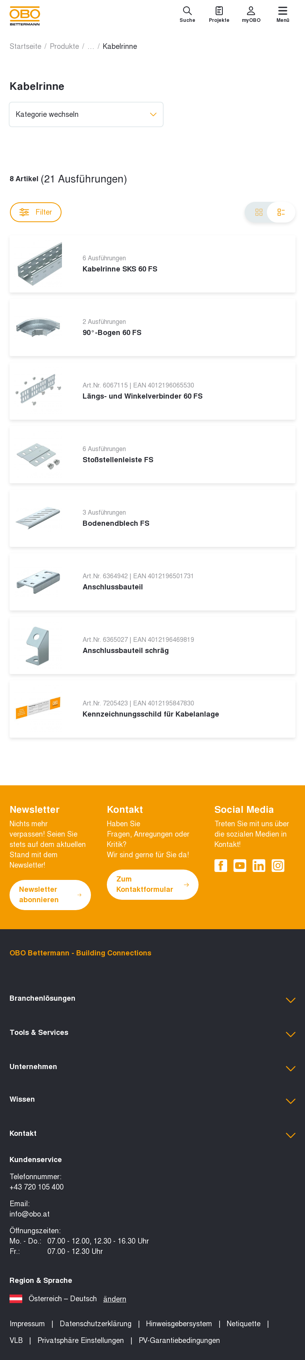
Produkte (64, 46)
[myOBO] (251, 15)
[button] (152, 1000)
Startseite (25, 46)
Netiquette (244, 1323)
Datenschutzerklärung (95, 1323)
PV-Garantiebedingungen (179, 1340)
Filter (35, 212)
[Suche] (187, 15)
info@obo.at (30, 1214)
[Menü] (282, 15)
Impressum (27, 1323)
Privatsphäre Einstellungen (80, 1340)
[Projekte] (219, 15)
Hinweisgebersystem (179, 1323)
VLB (16, 1340)
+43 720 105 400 (37, 1187)
